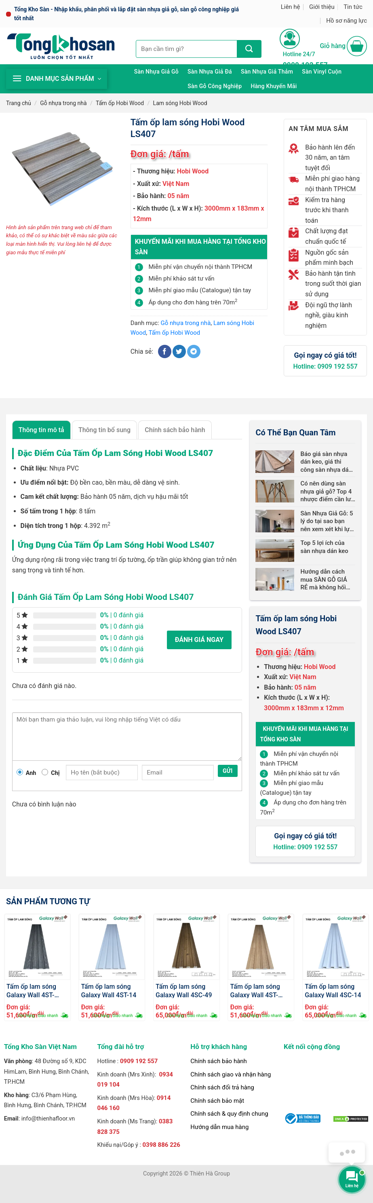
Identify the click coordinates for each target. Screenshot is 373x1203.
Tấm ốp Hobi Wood (120, 103)
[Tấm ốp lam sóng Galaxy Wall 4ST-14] (111, 946)
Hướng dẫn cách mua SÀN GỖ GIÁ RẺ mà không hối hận (323, 580)
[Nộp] (249, 49)
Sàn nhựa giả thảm (267, 71)
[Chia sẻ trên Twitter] (179, 351)
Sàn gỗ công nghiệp (215, 86)
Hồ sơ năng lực (346, 20)
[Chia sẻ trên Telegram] (193, 351)
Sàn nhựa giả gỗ (156, 71)
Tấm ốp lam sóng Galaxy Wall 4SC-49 (184, 990)
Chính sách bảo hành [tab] (175, 430)
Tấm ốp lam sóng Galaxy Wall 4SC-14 (333, 990)
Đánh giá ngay (199, 640)
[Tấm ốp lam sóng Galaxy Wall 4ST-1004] (37, 946)
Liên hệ (290, 7)
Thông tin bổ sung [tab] (104, 430)
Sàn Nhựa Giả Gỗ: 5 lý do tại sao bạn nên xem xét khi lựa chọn (326, 522)
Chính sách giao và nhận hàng (230, 1074)
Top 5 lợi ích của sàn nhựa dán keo (324, 547)
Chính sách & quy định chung (229, 1113)
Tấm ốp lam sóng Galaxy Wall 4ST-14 (108, 990)
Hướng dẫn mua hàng (219, 1127)
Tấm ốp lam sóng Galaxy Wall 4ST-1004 (31, 990)
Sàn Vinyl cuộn (321, 71)
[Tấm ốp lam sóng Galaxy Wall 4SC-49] (186, 946)
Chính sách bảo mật (217, 1100)
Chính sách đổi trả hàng (222, 1087)
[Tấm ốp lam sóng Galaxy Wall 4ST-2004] (261, 946)
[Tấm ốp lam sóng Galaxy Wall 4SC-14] (335, 946)
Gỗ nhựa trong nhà (63, 103)
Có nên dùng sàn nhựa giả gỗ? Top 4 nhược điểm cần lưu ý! (327, 492)
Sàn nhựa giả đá (210, 71)
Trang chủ (18, 103)
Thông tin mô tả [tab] (41, 430)
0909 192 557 (139, 1061)
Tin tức (352, 7)
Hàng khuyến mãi (274, 86)
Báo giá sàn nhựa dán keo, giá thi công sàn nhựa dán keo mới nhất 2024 (326, 462)
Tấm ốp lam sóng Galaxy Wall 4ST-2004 (255, 990)
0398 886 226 (161, 1144)
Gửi (228, 771)
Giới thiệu (322, 7)
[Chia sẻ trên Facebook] (164, 351)
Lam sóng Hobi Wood (180, 103)
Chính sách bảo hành (218, 1061)
